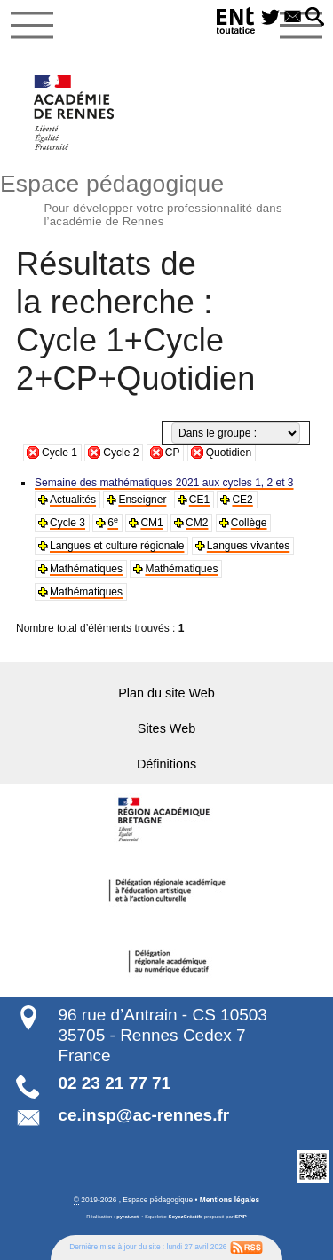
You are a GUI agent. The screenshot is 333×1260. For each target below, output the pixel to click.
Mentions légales (229, 1199)
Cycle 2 (121, 452)
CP (172, 452)
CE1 (199, 499)
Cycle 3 (67, 522)
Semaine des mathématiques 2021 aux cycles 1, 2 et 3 (164, 482)
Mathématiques (86, 569)
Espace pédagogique (166, 197)
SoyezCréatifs (186, 1216)
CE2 (242, 499)
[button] (315, 17)
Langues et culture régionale (117, 545)
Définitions (166, 764)
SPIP (240, 1216)
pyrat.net (127, 1216)
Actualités (73, 499)
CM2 (197, 522)
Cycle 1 (59, 452)
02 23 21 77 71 (114, 1083)
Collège (249, 522)
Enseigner (142, 499)
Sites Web (166, 728)
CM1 (151, 522)
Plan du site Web (166, 693)
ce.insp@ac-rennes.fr (143, 1115)
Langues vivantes (248, 545)
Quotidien (228, 452)
